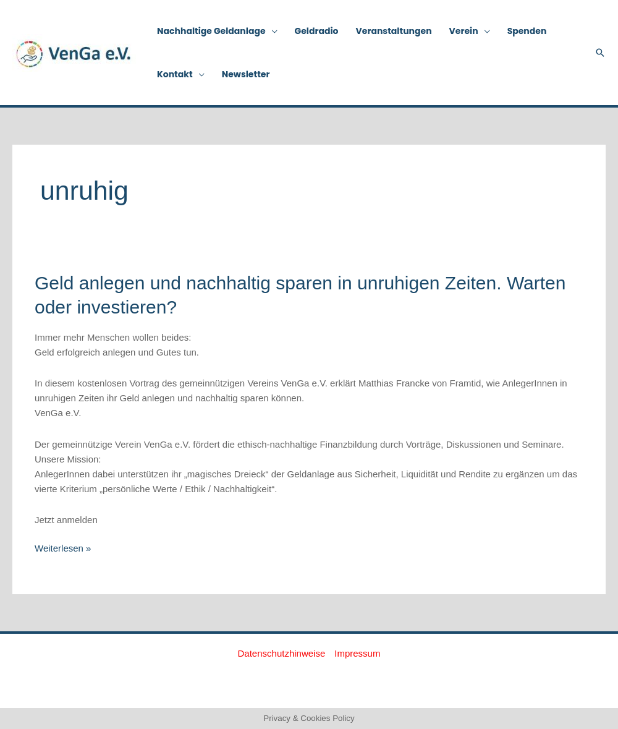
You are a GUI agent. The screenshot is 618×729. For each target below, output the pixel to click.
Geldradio (317, 31)
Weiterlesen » (63, 547)
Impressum (357, 653)
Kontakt (175, 74)
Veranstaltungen (394, 31)
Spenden (527, 31)
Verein (463, 31)
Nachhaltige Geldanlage (211, 31)
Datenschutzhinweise (282, 653)
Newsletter (246, 74)
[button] (600, 52)
